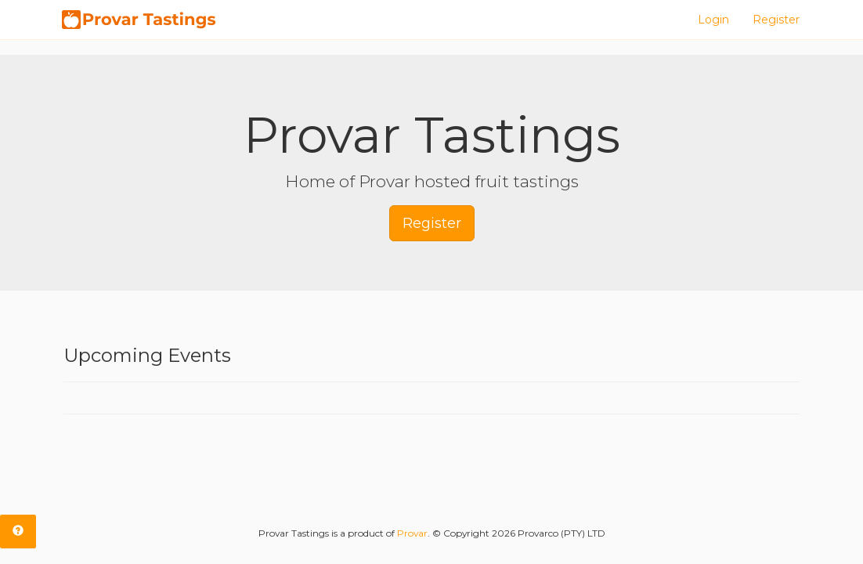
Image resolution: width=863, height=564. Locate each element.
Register (776, 20)
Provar (412, 533)
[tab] (18, 531)
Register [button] (432, 223)
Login (713, 20)
